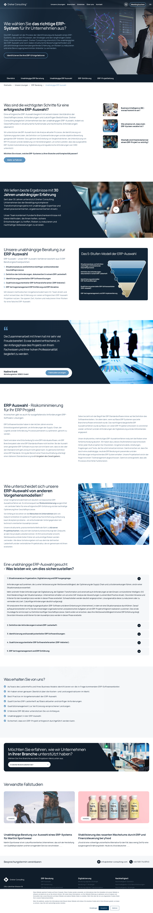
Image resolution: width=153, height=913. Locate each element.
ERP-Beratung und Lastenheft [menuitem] (52, 887)
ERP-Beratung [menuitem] (47, 878)
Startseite (8, 85)
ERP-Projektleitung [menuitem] (105, 78)
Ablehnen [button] (114, 908)
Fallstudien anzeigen (57, 372)
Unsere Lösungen (21, 85)
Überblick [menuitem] (11, 78)
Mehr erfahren (14, 159)
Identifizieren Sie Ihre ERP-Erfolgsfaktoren (26, 55)
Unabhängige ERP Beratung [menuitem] (32, 78)
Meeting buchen (138, 4)
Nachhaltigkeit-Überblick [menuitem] (124, 881)
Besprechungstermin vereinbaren (22, 861)
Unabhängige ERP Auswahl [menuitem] (61, 78)
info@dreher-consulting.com (114, 861)
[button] (126, 4)
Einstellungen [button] (93, 908)
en (150, 4)
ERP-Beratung (36, 85)
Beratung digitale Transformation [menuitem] (90, 887)
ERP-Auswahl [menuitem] (46, 881)
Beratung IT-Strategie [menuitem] (86, 884)
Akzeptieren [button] (103, 908)
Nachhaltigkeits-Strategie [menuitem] (125, 887)
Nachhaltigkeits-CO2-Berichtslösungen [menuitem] (130, 884)
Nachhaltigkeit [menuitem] (121, 878)
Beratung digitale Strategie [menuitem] (88, 881)
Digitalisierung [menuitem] (84, 878)
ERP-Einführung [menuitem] (84, 78)
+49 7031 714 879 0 (141, 861)
